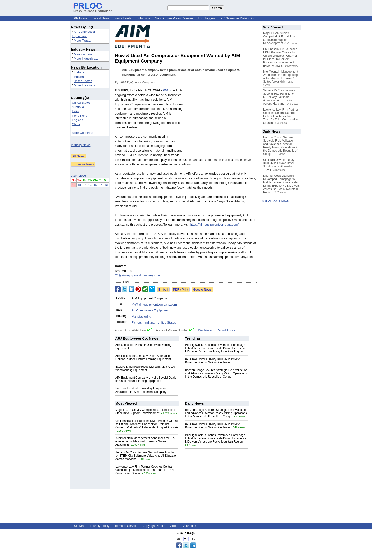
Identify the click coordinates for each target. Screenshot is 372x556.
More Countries (82, 132)
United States (83, 81)
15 (95, 185)
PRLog (167, 90)
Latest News (100, 18)
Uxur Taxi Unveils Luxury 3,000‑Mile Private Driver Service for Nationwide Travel (212, 360)
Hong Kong (79, 115)
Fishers (79, 72)
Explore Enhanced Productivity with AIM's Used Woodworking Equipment (145, 368)
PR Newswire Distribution (237, 18)
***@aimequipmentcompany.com (137, 275)
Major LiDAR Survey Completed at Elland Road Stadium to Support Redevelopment (145, 411)
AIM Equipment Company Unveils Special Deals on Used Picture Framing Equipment (145, 379)
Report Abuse (226, 330)
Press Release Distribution (92, 9)
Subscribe (143, 18)
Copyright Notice (153, 526)
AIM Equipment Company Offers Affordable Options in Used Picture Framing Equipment (143, 357)
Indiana (79, 77)
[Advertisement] (221, 123)
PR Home (80, 18)
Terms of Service (126, 526)
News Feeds (122, 18)
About (174, 526)
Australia (78, 107)
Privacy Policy (100, 526)
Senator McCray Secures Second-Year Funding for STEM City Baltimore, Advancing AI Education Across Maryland (146, 456)
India (75, 111)
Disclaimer (205, 330)
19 (73, 185)
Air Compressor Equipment (150, 310)
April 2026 (78, 175)
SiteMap (79, 526)
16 (90, 185)
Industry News (80, 145)
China (76, 124)
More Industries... (86, 58)
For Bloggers (206, 18)
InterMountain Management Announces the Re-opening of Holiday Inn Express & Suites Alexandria (145, 441)
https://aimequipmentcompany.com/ (214, 224)
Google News (202, 289)
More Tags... (82, 40)
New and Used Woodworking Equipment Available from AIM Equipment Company (140, 390)
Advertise (189, 526)
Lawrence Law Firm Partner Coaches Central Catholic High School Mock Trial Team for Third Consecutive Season (145, 470)
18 (79, 185)
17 (84, 185)
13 (106, 185)
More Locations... (86, 85)
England (77, 120)
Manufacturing (83, 54)
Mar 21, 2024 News (275, 201)
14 (100, 185)
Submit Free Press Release (174, 18)
